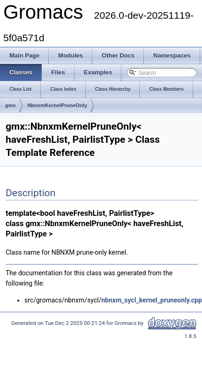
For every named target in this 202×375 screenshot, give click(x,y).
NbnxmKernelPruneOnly (57, 105)
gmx (10, 105)
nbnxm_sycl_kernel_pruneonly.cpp (151, 300)
